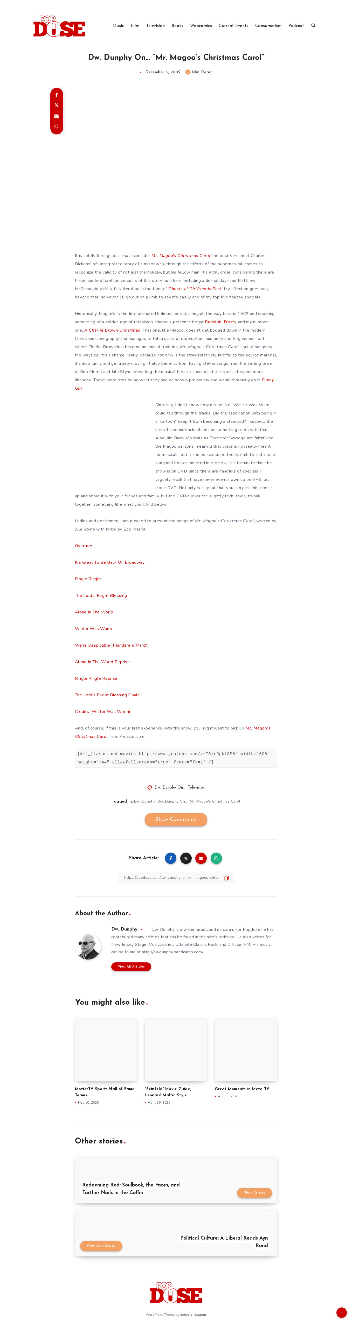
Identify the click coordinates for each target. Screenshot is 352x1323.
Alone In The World (94, 612)
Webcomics (201, 26)
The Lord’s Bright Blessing (101, 595)
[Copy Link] (176, 877)
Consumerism (268, 26)
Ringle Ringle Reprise (96, 678)
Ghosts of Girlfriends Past (195, 289)
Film (135, 26)
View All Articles (131, 966)
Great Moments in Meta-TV (242, 1089)
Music (118, 26)
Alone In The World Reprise (102, 662)
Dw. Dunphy (144, 801)
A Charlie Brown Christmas (112, 330)
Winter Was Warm (93, 629)
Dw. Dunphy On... (170, 788)
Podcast (296, 26)
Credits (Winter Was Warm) (103, 711)
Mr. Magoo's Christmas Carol (215, 801)
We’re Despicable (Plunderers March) (112, 645)
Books (177, 26)
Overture (84, 546)
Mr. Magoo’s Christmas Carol (181, 256)
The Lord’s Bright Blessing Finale (107, 695)
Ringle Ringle (88, 579)
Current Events (233, 26)
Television (155, 26)
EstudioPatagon (193, 1315)
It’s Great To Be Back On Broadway (110, 562)
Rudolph (213, 322)
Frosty (230, 322)
